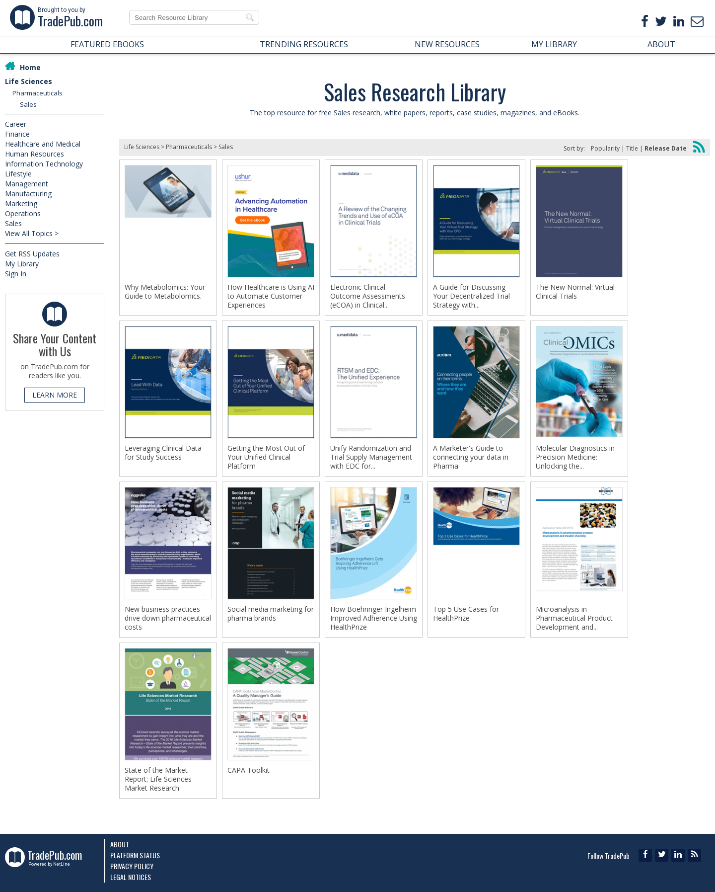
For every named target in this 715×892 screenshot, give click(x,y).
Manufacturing (28, 193)
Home (30, 67)
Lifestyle (18, 173)
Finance (17, 134)
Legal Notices (130, 877)
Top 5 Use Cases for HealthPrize (466, 614)
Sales (28, 104)
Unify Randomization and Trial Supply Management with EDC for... (371, 457)
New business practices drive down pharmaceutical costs (168, 618)
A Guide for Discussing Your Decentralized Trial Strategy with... (471, 296)
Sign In (15, 273)
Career (15, 124)
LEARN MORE (54, 395)
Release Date (665, 148)
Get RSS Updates (32, 253)
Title (632, 148)
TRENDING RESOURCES (304, 44)
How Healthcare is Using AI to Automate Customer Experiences (270, 296)
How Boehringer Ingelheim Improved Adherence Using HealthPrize (373, 618)
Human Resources (34, 154)
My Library (22, 263)
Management (26, 183)
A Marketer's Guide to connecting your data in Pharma (470, 457)
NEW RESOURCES (447, 44)
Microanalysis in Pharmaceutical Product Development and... (574, 618)
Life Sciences (28, 81)
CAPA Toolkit (248, 770)
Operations (23, 213)
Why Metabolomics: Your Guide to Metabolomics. (165, 292)
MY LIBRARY (554, 44)
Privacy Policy (131, 866)
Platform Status (135, 855)
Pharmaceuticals (37, 92)
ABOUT (661, 44)
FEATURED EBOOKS (107, 44)
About (119, 844)
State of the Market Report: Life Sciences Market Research (158, 779)
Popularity (605, 148)
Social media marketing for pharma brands (270, 614)
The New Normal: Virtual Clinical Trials (575, 292)
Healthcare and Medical (42, 144)
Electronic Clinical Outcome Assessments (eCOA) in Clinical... (367, 296)
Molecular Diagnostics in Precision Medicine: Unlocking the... (575, 457)
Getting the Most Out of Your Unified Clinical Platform (266, 457)
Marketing (21, 203)
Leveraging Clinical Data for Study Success (163, 453)
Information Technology (44, 163)
